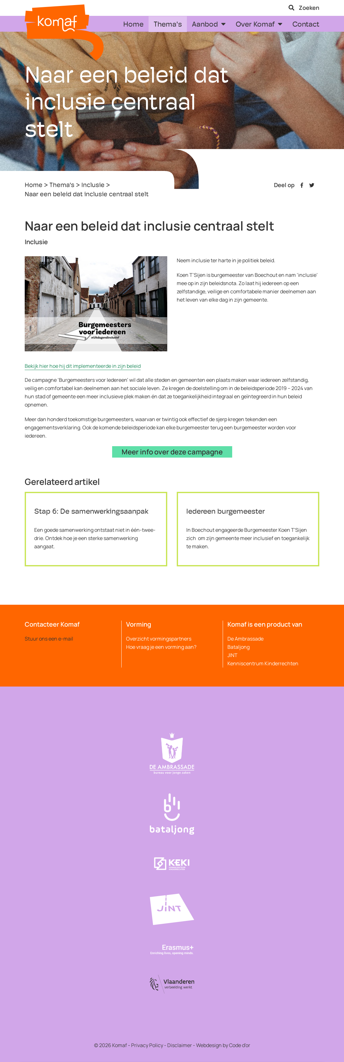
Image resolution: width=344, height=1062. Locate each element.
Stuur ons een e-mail (49, 638)
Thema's (61, 185)
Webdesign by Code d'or (223, 1045)
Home (33, 185)
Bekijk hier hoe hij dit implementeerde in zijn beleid (83, 365)
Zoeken (304, 7)
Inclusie (93, 185)
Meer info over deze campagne (172, 452)
